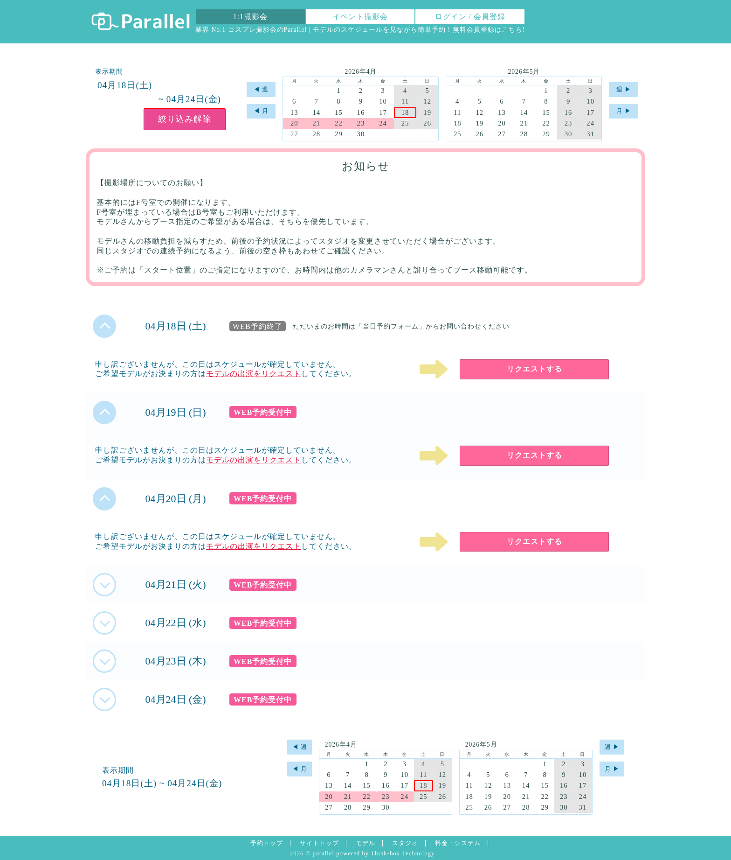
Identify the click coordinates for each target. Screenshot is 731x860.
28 (316, 134)
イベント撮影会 (360, 17)
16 (361, 112)
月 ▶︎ (623, 111)
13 (294, 112)
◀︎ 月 (261, 111)
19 (427, 112)
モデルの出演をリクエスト (253, 374)
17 (383, 112)
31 (590, 134)
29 (339, 134)
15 (339, 112)
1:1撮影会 (250, 17)
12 (427, 101)
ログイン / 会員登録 (470, 17)
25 (405, 123)
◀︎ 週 (261, 89)
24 (383, 123)
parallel (323, 853)
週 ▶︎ (623, 89)
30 (361, 134)
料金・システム (458, 843)
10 (383, 101)
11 (405, 101)
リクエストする (534, 369)
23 (361, 123)
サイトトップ (319, 843)
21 (316, 123)
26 (427, 123)
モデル (365, 843)
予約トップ (266, 843)
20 (294, 123)
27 (294, 134)
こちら (512, 29)
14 (316, 112)
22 (339, 123)
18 (405, 112)
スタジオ (405, 843)
